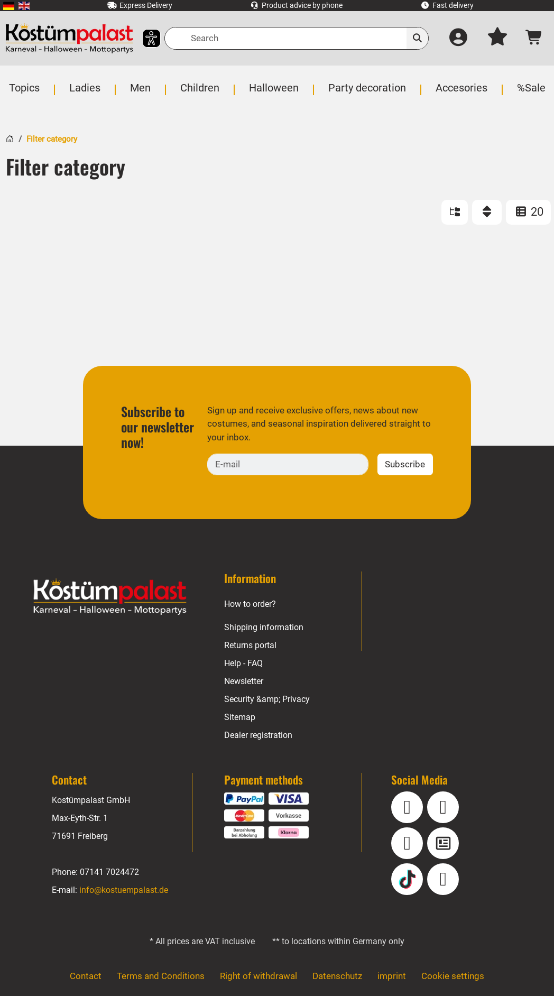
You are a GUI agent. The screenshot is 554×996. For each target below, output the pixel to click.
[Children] (201, 94)
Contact (87, 976)
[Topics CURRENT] (26, 94)
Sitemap (239, 717)
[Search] (296, 38)
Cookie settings (452, 976)
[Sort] (487, 212)
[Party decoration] (367, 94)
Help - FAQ (243, 663)
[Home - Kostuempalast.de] (110, 596)
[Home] (10, 138)
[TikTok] (407, 879)
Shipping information (263, 627)
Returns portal (251, 645)
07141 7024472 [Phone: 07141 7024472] (108, 872)
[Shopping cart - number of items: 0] (534, 38)
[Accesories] (460, 94)
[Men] (142, 94)
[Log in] (458, 38)
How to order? (250, 604)
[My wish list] (497, 38)
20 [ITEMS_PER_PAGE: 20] (528, 211)
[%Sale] (529, 94)
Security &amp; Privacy (267, 699)
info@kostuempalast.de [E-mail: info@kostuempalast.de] (123, 890)
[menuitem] (8, 5)
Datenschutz (337, 976)
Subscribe (406, 464)
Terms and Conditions (161, 976)
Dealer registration (258, 735)
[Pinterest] (443, 879)
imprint (391, 976)
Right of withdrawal (258, 976)
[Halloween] (274, 94)
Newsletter (244, 681)
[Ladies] (87, 94)
